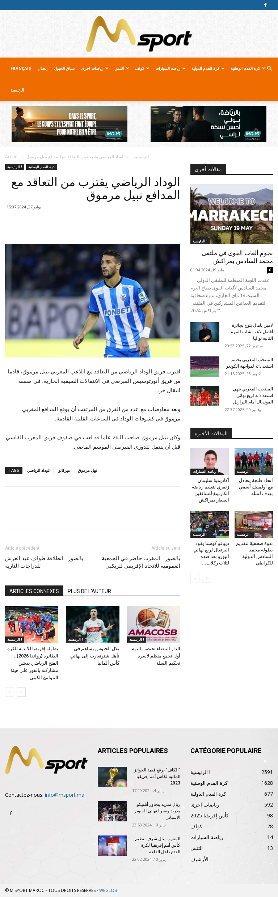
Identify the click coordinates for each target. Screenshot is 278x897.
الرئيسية (17, 90)
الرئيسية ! (140, 156)
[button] (269, 68)
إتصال (42, 68)
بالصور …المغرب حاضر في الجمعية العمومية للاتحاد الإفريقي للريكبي (141, 562)
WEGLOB (108, 890)
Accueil (12, 156)
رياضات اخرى (95, 68)
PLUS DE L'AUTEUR (89, 591)
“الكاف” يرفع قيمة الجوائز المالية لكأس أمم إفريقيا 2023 (157, 776)
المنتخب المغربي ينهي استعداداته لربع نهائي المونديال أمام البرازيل (253, 395)
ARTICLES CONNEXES (34, 591)
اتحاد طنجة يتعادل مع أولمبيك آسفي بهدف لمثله (256, 487)
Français (20, 68)
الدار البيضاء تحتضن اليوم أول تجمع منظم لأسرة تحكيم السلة (155, 656)
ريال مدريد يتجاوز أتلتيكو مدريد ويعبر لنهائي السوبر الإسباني (157, 811)
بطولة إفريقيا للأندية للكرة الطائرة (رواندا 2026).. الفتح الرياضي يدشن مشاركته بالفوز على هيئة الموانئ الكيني (32, 663)
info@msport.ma (64, 794)
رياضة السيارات (170, 68)
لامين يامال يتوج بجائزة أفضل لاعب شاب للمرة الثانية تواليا (252, 332)
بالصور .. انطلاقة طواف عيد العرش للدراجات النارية (44, 562)
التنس (121, 68)
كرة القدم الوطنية (248, 68)
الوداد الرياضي (38, 470)
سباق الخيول (64, 68)
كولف (142, 68)
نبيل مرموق (87, 470)
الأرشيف (199, 859)
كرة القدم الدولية (208, 68)
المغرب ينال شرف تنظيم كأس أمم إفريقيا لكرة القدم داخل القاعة (157, 845)
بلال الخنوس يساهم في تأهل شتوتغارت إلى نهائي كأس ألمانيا (94, 656)
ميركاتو (64, 470)
